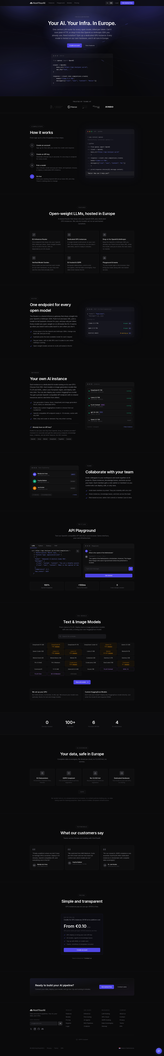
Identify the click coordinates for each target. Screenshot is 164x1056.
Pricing (76, 3)
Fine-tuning (87, 1017)
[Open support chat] (159, 1051)
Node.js (48, 546)
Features (51, 3)
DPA (121, 1026)
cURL (33, 546)
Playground (61, 3)
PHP (56, 546)
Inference (87, 1014)
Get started (108, 575)
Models (69, 3)
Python (40, 546)
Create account (74, 45)
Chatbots (87, 1026)
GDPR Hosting (106, 1020)
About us (123, 1014)
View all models (82, 682)
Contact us (88, 958)
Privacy (122, 1020)
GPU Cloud (105, 1017)
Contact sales (122, 987)
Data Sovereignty (107, 1023)
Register (68, 1023)
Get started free (127, 3)
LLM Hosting (106, 1014)
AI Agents (87, 1020)
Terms (122, 1023)
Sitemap (104, 1026)
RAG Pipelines (88, 1023)
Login (117, 3)
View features (90, 45)
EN (111, 3)
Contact (122, 1017)
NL (107, 3)
